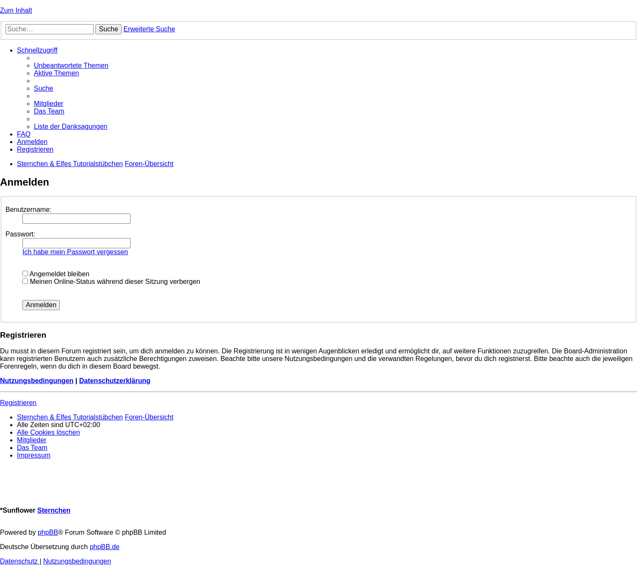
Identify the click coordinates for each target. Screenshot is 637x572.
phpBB (48, 532)
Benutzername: (29, 209)
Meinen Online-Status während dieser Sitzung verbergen (111, 281)
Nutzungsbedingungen (36, 380)
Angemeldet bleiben (55, 274)
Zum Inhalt (16, 10)
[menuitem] (71, 65)
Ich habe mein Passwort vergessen (75, 251)
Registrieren (18, 402)
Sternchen (53, 510)
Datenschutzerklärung (114, 380)
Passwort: (20, 234)
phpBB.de (105, 546)
